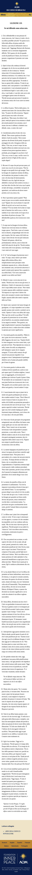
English (12, 842)
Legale (16, 871)
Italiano (6, 846)
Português (24, 846)
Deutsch (4, 842)
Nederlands (15, 846)
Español (19, 842)
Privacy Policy (25, 869)
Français (27, 842)
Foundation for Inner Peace (16, 868)
